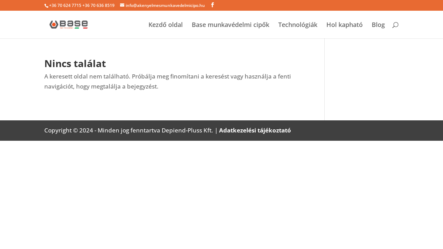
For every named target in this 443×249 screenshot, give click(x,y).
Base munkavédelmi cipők (230, 25)
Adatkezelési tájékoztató (255, 130)
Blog (378, 25)
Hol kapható (344, 25)
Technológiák (297, 25)
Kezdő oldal (165, 25)
